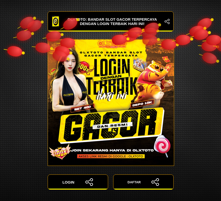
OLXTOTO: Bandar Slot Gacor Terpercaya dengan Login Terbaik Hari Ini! (110, 21)
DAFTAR (143, 182)
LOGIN (77, 182)
